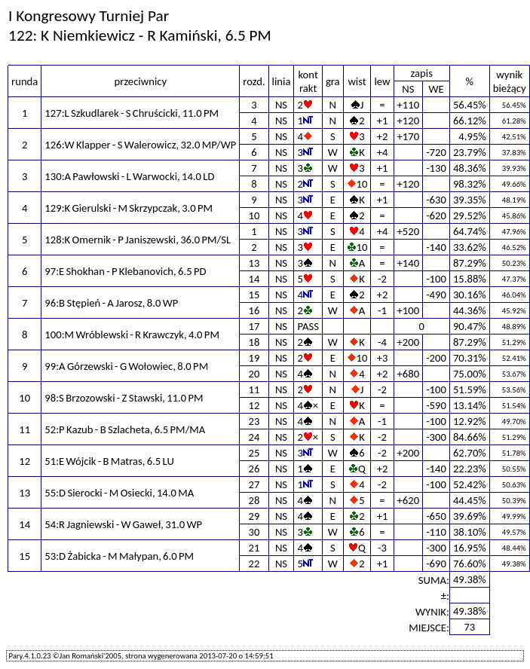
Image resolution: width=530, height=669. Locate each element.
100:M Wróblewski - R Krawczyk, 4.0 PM (131, 334)
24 (254, 437)
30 (254, 532)
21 (254, 547)
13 (254, 263)
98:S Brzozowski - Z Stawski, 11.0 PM (123, 398)
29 (254, 516)
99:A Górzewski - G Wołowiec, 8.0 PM (126, 366)
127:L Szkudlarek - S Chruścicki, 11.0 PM (131, 113)
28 (254, 500)
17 (254, 326)
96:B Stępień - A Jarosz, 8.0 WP (111, 303)
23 (254, 421)
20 (254, 373)
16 (254, 310)
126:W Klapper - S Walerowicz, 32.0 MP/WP (140, 144)
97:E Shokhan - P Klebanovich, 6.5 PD (125, 271)
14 (254, 279)
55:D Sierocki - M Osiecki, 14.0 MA (119, 492)
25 (254, 453)
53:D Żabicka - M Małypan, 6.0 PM (119, 556)
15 (254, 294)
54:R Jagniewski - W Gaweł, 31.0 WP (123, 524)
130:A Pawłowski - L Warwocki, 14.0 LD (129, 176)
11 (254, 389)
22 (254, 563)
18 (254, 342)
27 (254, 484)
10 (254, 215)
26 (254, 468)
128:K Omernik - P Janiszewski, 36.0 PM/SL (137, 239)
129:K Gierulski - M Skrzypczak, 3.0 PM (128, 208)
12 (254, 405)
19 (254, 358)
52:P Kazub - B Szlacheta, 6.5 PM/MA (124, 429)
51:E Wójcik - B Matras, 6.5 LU (109, 461)
